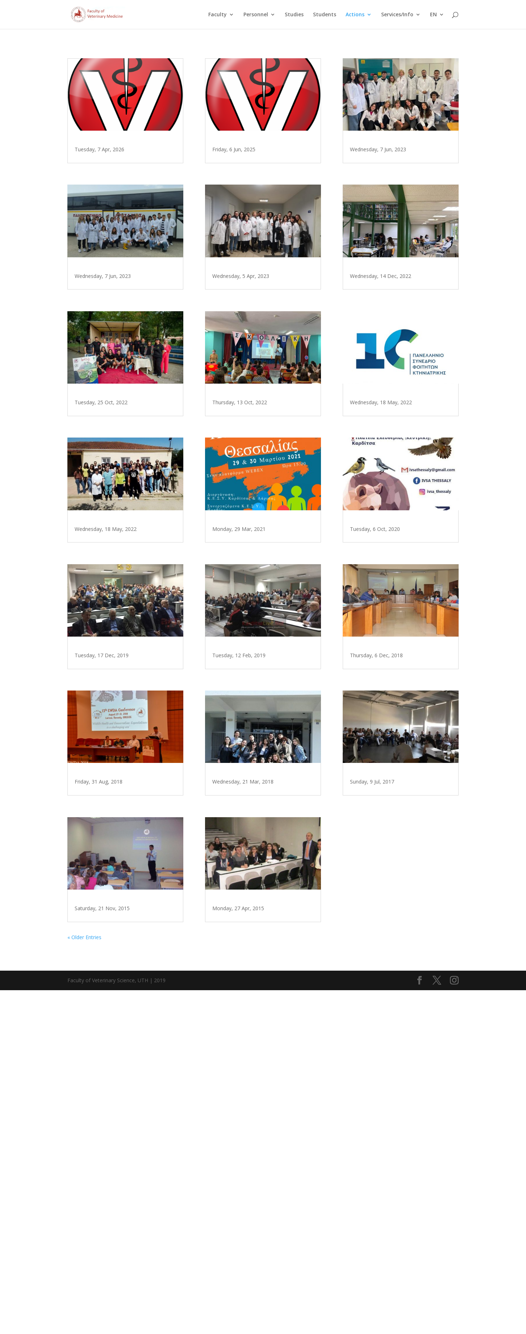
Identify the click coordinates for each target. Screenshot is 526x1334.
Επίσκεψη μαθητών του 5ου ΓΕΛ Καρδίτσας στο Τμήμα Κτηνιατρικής (124, 151)
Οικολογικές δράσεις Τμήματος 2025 (261, 148)
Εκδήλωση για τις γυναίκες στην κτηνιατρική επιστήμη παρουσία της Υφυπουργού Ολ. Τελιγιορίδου (262, 861)
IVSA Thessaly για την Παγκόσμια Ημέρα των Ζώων (394, 657)
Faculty (217, 15)
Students (324, 15)
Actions (355, 15)
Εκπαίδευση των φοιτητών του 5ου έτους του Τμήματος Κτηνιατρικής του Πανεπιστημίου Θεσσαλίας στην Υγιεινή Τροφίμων (262, 323)
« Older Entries (84, 1280)
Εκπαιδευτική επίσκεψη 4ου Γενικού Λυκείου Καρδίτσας (255, 1033)
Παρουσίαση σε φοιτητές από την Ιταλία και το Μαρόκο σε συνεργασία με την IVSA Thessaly (396, 154)
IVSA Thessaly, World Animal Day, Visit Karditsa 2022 (256, 498)
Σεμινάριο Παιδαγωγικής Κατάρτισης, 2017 (388, 987)
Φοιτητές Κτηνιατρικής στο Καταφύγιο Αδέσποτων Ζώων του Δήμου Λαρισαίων (120, 673)
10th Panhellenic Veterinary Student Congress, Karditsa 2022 (393, 488)
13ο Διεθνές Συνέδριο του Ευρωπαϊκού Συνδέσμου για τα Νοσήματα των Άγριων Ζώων (123, 1019)
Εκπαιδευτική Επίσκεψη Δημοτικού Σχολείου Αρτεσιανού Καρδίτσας (111, 1191)
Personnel (255, 15)
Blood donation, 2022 (383, 323)
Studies (294, 15)
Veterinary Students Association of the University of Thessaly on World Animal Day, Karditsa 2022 (125, 501)
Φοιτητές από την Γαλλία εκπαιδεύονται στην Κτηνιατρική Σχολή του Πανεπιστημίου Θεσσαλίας (253, 1205)
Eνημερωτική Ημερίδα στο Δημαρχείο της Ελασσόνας (391, 822)
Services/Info (397, 15)
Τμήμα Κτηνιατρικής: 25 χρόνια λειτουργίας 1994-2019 (124, 841)
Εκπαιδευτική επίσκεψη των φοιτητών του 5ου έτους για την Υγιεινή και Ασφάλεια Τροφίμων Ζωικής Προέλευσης (125, 326)
